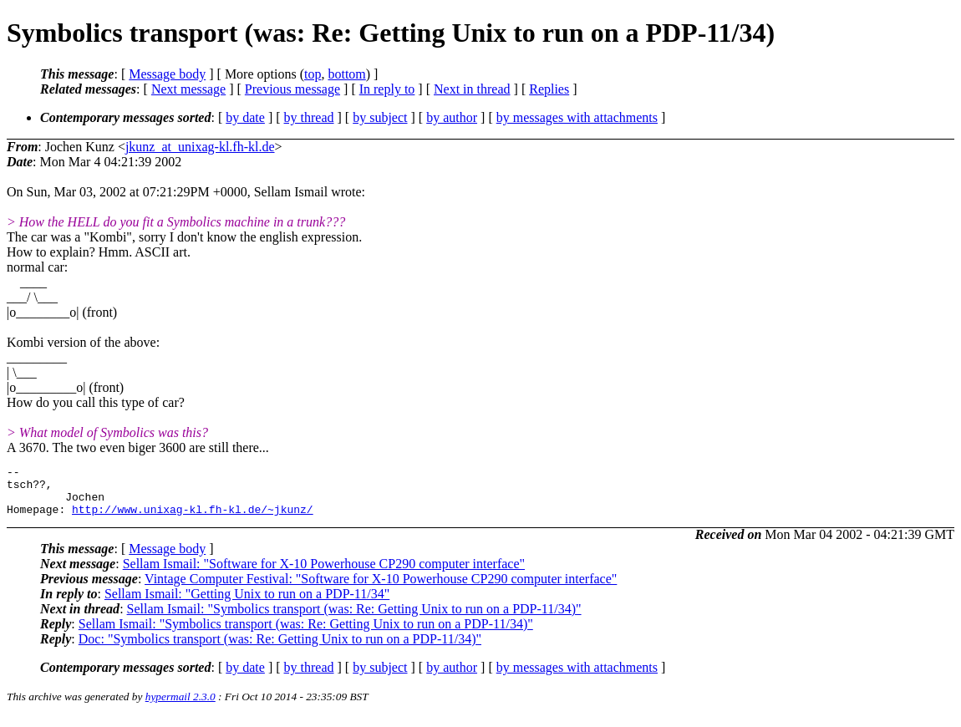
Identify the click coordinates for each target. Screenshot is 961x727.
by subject (380, 117)
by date (245, 117)
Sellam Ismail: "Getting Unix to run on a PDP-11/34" (246, 604)
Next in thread (472, 89)
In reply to (387, 89)
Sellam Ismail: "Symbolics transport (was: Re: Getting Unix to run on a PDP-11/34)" (354, 619)
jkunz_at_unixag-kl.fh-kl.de (200, 147)
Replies (549, 89)
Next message (188, 89)
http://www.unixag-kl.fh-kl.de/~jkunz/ (192, 518)
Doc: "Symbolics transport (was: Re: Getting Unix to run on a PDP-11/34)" (280, 649)
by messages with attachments (577, 117)
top (312, 74)
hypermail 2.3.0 (180, 706)
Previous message (292, 89)
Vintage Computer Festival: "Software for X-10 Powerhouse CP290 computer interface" (381, 589)
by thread (309, 117)
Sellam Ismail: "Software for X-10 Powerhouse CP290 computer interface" (324, 574)
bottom (346, 74)
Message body (167, 74)
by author (451, 117)
